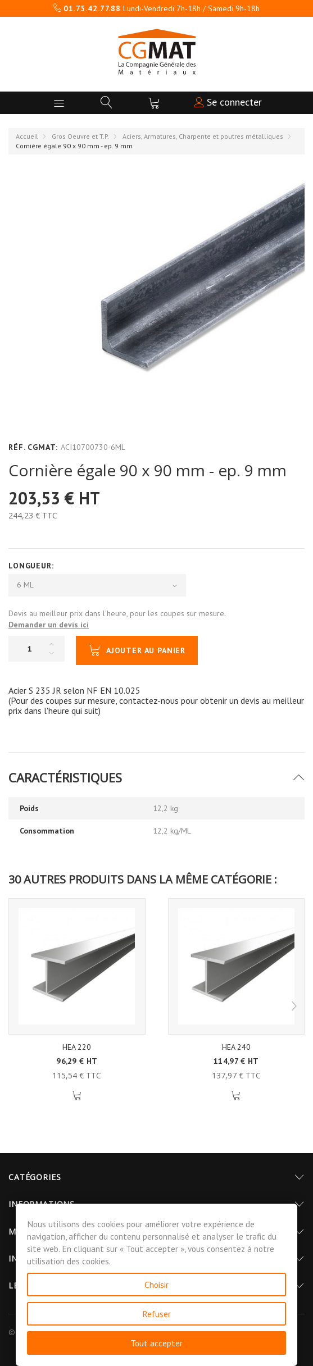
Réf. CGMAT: (33, 447)
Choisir (156, 1284)
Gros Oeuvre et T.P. (80, 136)
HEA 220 (76, 1047)
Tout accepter (156, 1343)
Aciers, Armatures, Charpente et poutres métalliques (203, 136)
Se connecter (228, 101)
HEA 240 (236, 1047)
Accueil (27, 136)
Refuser (156, 1313)
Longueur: (32, 566)
